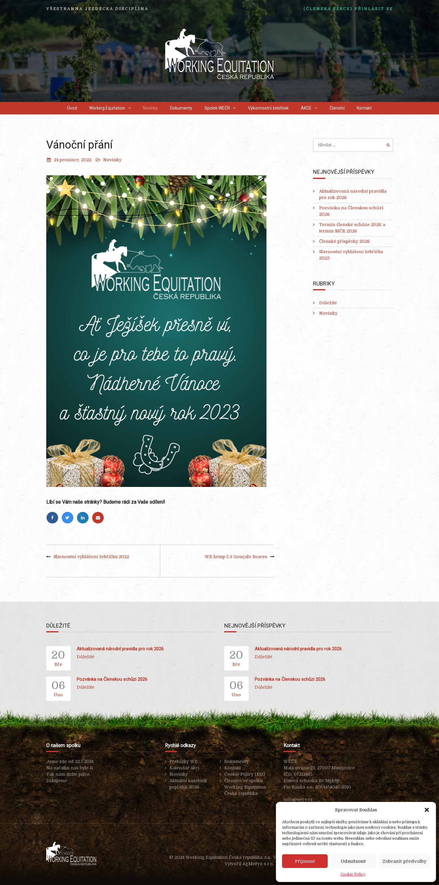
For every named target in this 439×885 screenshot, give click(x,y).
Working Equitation (107, 108)
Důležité (328, 302)
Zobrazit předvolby (404, 861)
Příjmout (305, 861)
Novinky (150, 108)
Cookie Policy (352, 874)
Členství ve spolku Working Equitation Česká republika (245, 787)
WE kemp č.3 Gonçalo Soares (236, 556)
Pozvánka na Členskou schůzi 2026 (112, 679)
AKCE (306, 108)
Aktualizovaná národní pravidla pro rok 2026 (120, 649)
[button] (427, 810)
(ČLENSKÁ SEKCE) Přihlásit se (348, 9)
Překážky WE (183, 761)
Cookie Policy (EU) (244, 774)
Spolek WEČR (217, 108)
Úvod (72, 108)
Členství (337, 108)
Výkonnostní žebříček (268, 108)
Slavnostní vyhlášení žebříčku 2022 (91, 556)
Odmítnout (353, 861)
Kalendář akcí (184, 767)
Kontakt (364, 108)
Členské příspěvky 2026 (344, 241)
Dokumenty (181, 108)
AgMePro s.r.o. (258, 863)
